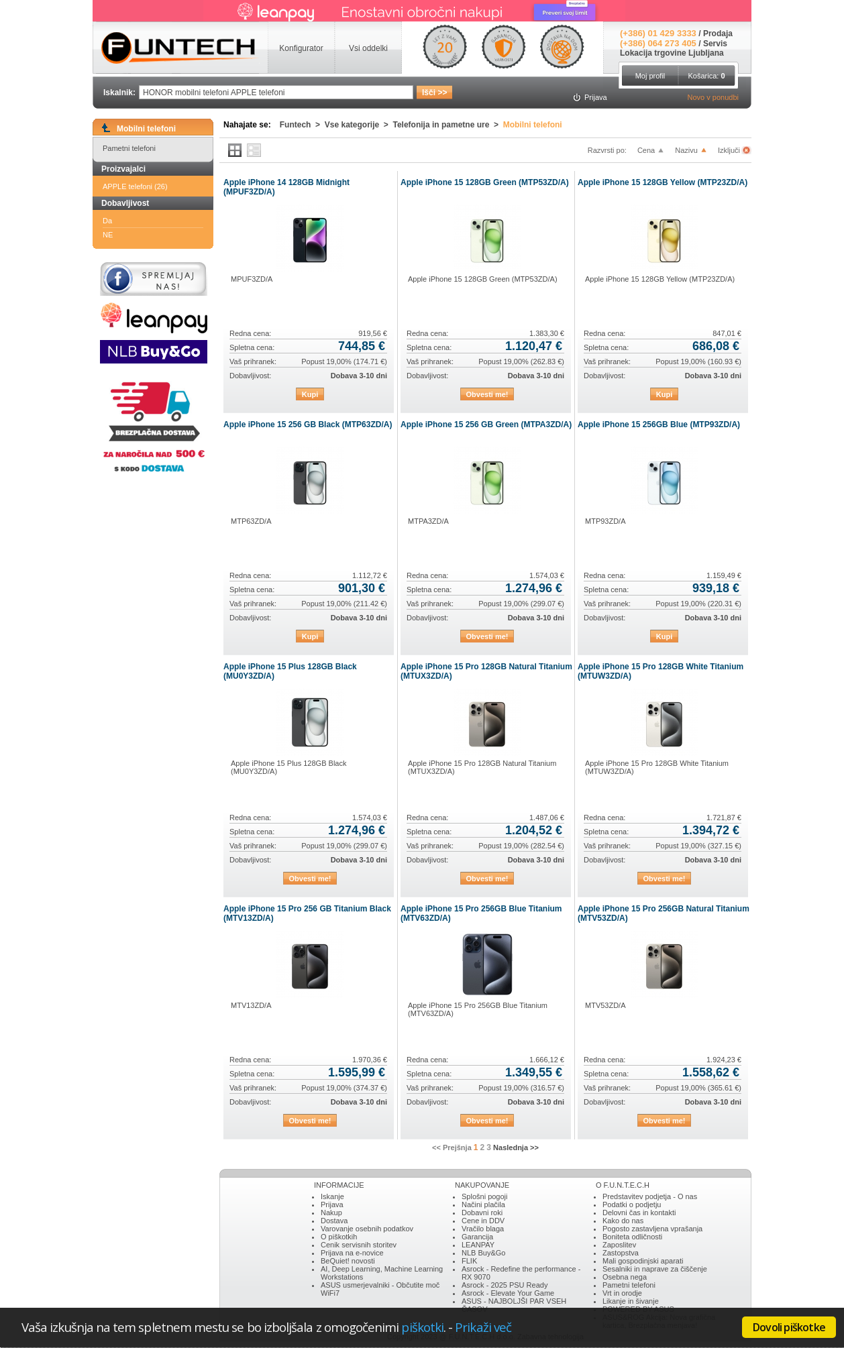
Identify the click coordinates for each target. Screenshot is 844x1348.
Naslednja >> (516, 1147)
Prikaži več (483, 1326)
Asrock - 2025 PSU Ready (504, 1285)
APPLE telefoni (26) (135, 186)
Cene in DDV (483, 1221)
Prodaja (718, 33)
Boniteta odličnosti (632, 1237)
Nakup (331, 1213)
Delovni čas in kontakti (639, 1213)
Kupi (310, 394)
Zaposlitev (619, 1245)
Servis (715, 43)
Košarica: (706, 76)
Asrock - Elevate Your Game (508, 1293)
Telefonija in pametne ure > (448, 124)
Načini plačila (483, 1204)
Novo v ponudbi (713, 97)
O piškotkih (339, 1237)
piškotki (422, 1326)
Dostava (334, 1221)
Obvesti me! (487, 394)
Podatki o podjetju (631, 1204)
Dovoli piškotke (789, 1327)
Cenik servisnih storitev (359, 1245)
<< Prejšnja (452, 1147)
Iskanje (332, 1196)
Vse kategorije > (359, 124)
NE (108, 235)
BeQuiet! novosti (348, 1261)
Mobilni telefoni (532, 124)
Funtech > (302, 124)
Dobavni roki (482, 1213)
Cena (646, 150)
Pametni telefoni (129, 148)
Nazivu (686, 150)
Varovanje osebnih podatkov (367, 1229)
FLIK (469, 1261)
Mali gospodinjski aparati (642, 1261)
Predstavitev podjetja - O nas (649, 1196)
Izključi (730, 150)
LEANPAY (478, 1245)
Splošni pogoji (485, 1196)
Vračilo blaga (483, 1229)
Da (107, 221)
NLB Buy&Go (483, 1253)
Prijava (332, 1204)
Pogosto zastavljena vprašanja (652, 1229)
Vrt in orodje (622, 1293)
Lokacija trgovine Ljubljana (672, 53)
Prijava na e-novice (352, 1253)
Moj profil (650, 76)
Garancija (477, 1237)
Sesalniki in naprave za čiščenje (654, 1269)
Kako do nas (622, 1221)
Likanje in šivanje (630, 1301)
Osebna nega (624, 1277)
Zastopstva (620, 1253)
